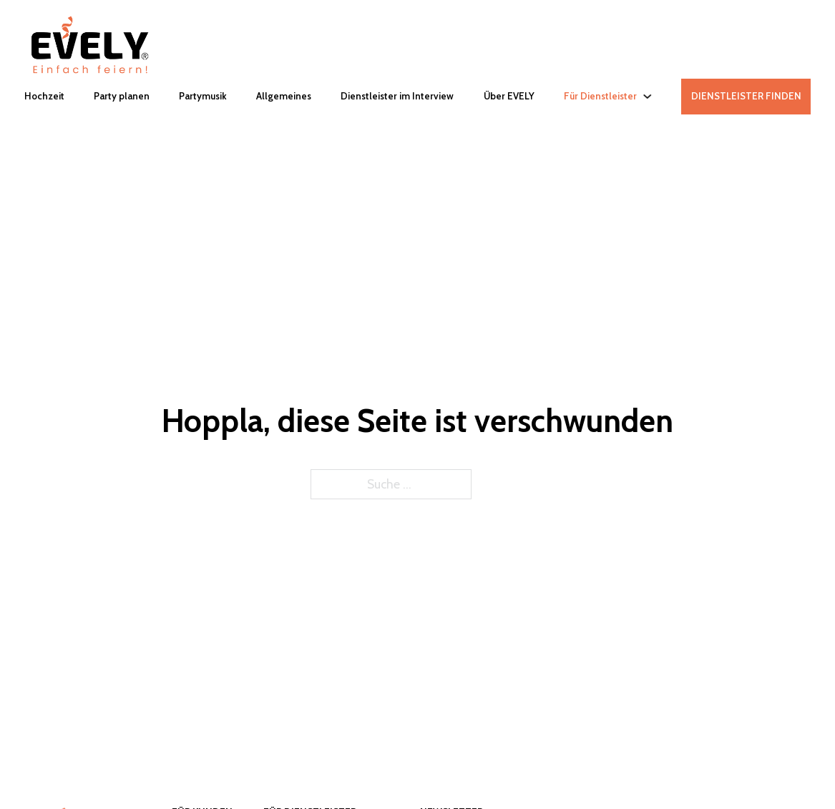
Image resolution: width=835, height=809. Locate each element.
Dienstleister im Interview (397, 96)
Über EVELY (509, 96)
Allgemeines (283, 96)
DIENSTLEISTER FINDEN (746, 96)
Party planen (122, 96)
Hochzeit (44, 96)
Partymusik (203, 96)
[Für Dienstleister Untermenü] (647, 96)
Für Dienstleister (600, 96)
